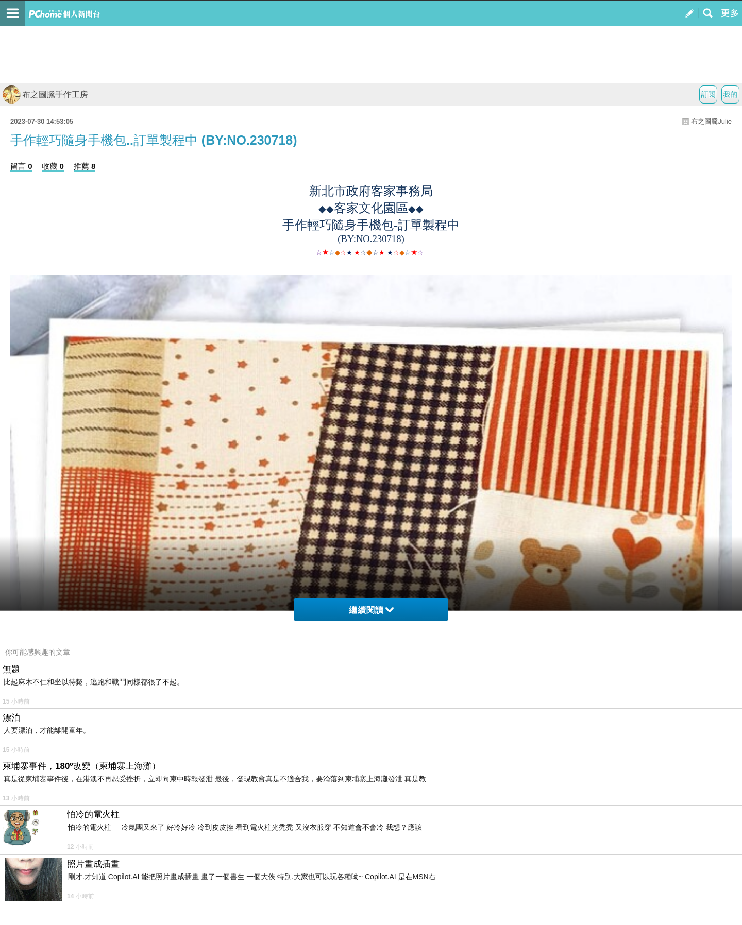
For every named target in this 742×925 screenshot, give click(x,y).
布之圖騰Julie (711, 121)
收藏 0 (53, 166)
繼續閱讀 (371, 610)
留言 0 (21, 166)
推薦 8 (85, 166)
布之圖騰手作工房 (45, 94)
